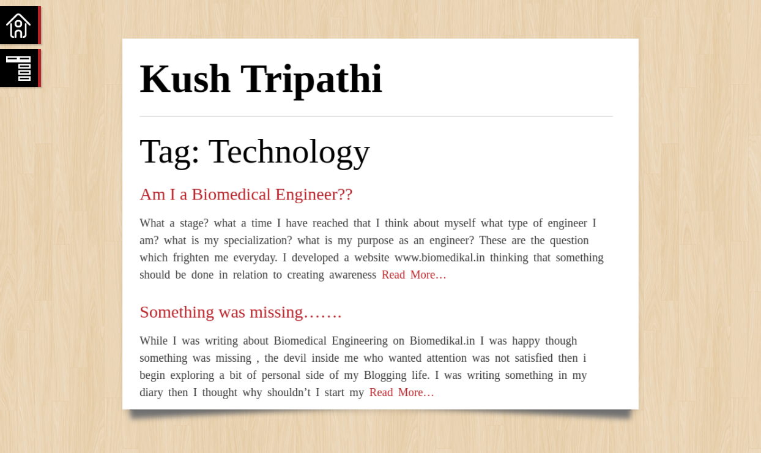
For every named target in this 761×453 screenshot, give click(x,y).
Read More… (411, 274)
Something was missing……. (240, 311)
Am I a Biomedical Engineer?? (245, 193)
